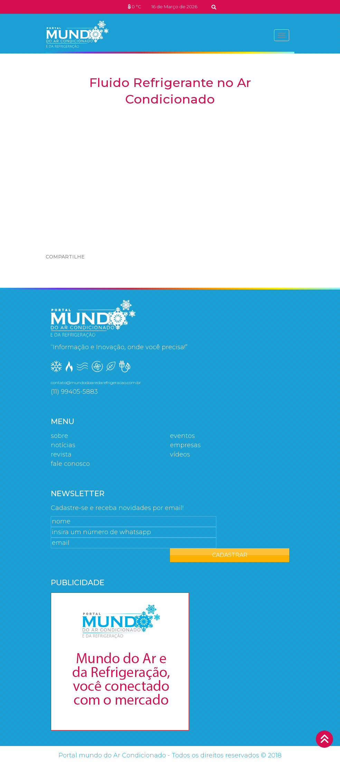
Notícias (63, 445)
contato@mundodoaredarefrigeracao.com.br (96, 382)
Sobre (59, 436)
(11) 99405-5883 (74, 391)
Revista (61, 454)
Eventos (182, 436)
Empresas (185, 445)
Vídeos (180, 454)
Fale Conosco (70, 464)
